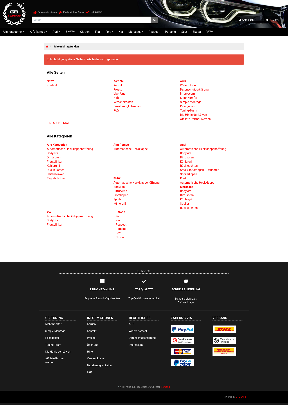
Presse (118, 89)
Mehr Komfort (189, 98)
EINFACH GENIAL (58, 123)
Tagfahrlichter (56, 178)
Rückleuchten (55, 170)
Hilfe (117, 98)
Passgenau (187, 106)
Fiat (97, 31)
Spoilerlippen (188, 174)
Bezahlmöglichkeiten (127, 106)
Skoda (197, 31)
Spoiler (118, 199)
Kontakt (52, 85)
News (50, 81)
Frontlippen (121, 195)
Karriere (119, 81)
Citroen (84, 31)
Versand (165, 386)
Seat (184, 31)
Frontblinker (54, 161)
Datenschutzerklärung (194, 89)
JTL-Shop (241, 396)
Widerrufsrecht (189, 85)
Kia (121, 31)
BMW (70, 31)
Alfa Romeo (38, 31)
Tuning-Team (188, 110)
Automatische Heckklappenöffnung (70, 149)
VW (209, 31)
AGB (183, 81)
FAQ (116, 110)
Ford (109, 31)
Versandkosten (123, 102)
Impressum (187, 93)
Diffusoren (53, 157)
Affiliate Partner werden (195, 119)
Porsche (170, 31)
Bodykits (52, 153)
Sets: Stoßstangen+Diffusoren (199, 170)
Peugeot (154, 31)
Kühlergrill (53, 165)
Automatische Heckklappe (131, 149)
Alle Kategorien (13, 31)
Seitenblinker (55, 174)
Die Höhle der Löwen (193, 114)
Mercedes (135, 31)
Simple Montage (190, 102)
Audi (56, 31)
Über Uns (119, 93)
